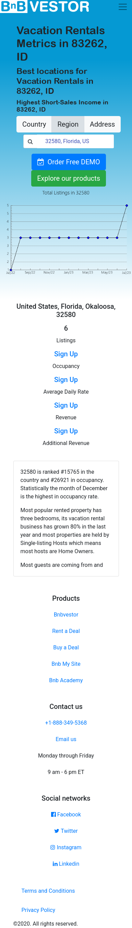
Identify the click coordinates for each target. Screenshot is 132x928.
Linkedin (66, 864)
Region (67, 124)
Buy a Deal (66, 647)
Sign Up (66, 354)
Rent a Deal (66, 631)
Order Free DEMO (68, 162)
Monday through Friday (66, 755)
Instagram (65, 847)
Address (102, 124)
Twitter (65, 831)
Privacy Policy (39, 910)
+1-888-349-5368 (66, 723)
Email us (66, 739)
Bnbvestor (66, 614)
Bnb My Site (65, 664)
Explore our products (68, 178)
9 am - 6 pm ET (66, 772)
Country (34, 124)
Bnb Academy (66, 680)
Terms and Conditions (48, 891)
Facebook (66, 814)
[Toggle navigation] (122, 6)
